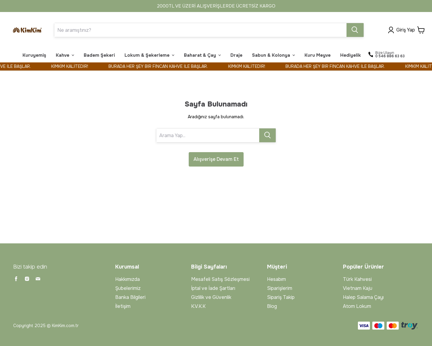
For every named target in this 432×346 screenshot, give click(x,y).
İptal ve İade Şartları (213, 288)
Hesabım (276, 279)
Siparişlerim (279, 288)
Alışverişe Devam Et (216, 159)
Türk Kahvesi (357, 279)
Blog (272, 306)
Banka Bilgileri (130, 297)
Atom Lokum (357, 306)
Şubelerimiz (128, 288)
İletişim (122, 306)
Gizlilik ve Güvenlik (211, 297)
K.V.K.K (198, 306)
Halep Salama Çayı (363, 297)
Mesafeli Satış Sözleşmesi (220, 279)
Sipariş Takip (281, 297)
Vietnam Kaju (357, 288)
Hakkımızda (127, 279)
